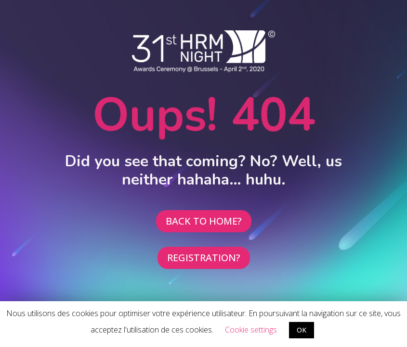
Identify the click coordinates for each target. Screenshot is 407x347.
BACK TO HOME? (204, 220)
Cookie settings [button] (251, 329)
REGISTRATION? (203, 257)
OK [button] (301, 329)
